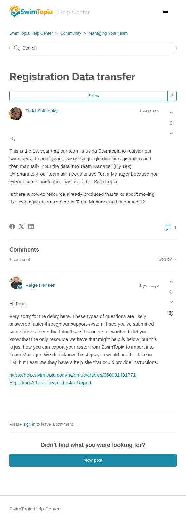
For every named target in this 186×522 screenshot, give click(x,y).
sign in (29, 424)
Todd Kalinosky (41, 110)
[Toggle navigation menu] (165, 11)
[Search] (93, 48)
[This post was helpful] (171, 113)
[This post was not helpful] (171, 133)
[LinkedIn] (31, 226)
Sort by (167, 259)
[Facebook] (12, 226)
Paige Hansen (40, 285)
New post (93, 460)
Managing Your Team (108, 33)
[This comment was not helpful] (171, 302)
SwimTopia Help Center (31, 33)
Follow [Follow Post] (93, 96)
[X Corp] (21, 226)
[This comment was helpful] (171, 281)
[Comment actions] (171, 313)
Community (70, 33)
